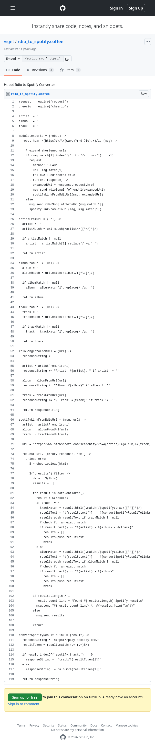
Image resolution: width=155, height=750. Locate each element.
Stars (70, 70)
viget (9, 41)
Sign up (136, 8)
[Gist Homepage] (63, 8)
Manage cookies (127, 725)
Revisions (40, 70)
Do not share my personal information (77, 730)
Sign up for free (25, 697)
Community (79, 725)
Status (62, 725)
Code (13, 70)
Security (48, 725)
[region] (77, 390)
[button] (67, 58)
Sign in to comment (23, 704)
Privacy (34, 725)
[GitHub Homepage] (63, 737)
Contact (106, 725)
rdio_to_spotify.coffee (40, 41)
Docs (94, 725)
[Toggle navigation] (13, 8)
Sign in (116, 8)
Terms (21, 725)
